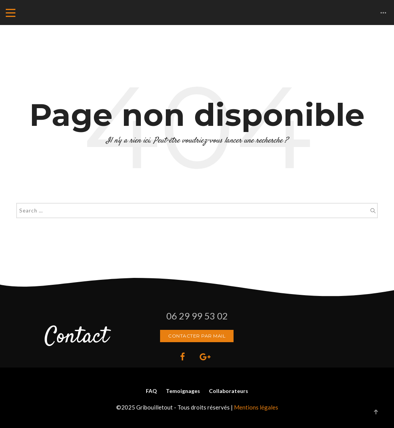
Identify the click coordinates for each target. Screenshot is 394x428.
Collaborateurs (228, 391)
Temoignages (183, 391)
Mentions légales (256, 407)
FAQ (151, 391)
